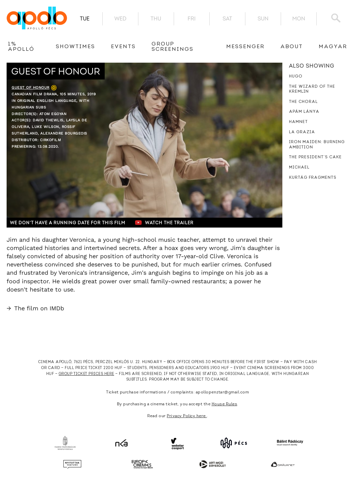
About (291, 46)
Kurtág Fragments (313, 178)
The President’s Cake (315, 157)
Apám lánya (304, 112)
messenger (245, 46)
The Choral (303, 102)
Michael (299, 168)
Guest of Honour (31, 87)
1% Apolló (21, 47)
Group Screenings (173, 47)
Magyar (333, 46)
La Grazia (302, 132)
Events (123, 46)
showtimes (75, 46)
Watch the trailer (164, 222)
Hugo (295, 76)
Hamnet (298, 122)
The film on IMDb (35, 308)
